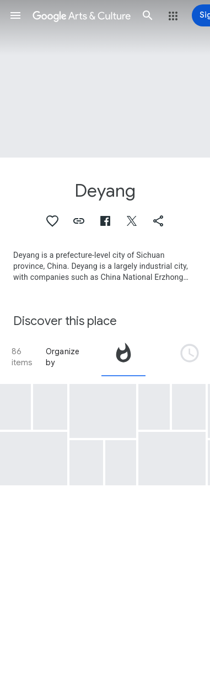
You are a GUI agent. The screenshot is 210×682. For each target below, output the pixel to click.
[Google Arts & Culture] (81, 15)
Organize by (63, 357)
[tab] (123, 357)
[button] (15, 15)
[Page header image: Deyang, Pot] (105, 79)
